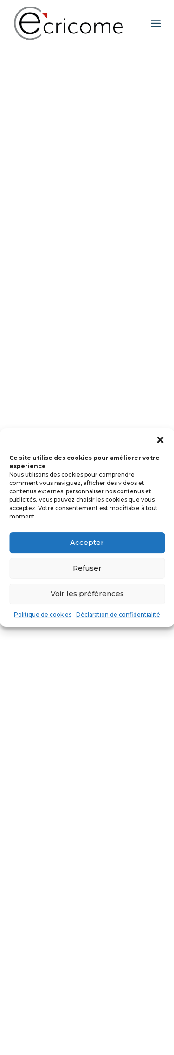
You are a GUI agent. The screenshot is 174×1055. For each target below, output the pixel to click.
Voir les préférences (87, 593)
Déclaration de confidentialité (118, 614)
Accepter (87, 542)
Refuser (87, 568)
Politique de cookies (42, 614)
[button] (160, 440)
